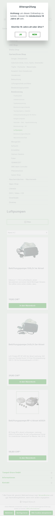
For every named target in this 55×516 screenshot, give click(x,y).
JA (20, 34)
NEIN (34, 34)
